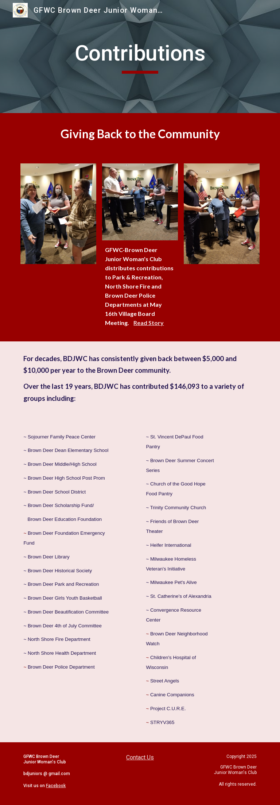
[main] (139, 56)
